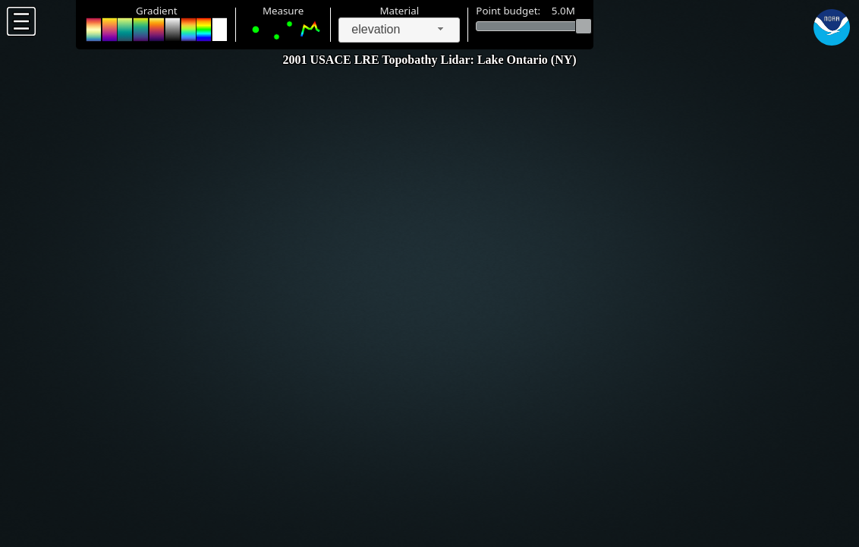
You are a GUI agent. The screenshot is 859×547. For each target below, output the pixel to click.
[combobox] (399, 30)
